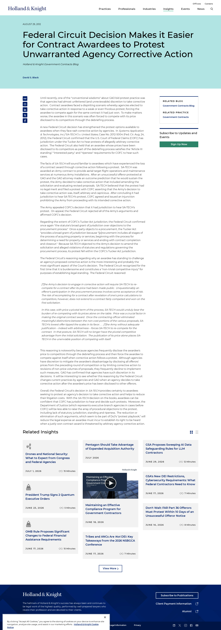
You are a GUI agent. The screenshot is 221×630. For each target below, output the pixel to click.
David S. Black (31, 77)
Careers (209, 3)
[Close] (105, 622)
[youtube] (197, 625)
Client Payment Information (174, 603)
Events (185, 9)
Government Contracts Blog (178, 105)
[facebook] (191, 625)
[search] (212, 9)
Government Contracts (176, 117)
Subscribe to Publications (177, 595)
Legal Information (118, 625)
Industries (149, 9)
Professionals (126, 9)
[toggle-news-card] (191, 432)
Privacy (137, 625)
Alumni (187, 611)
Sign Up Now (179, 144)
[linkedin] (174, 625)
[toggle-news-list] (197, 432)
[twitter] (179, 625)
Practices (105, 9)
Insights (168, 9)
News (200, 9)
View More (109, 568)
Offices (197, 3)
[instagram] (185, 625)
